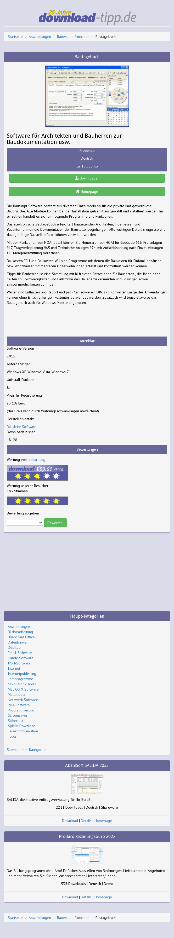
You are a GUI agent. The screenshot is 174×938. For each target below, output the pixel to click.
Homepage (87, 191)
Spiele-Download (21, 725)
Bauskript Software (21, 426)
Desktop (14, 647)
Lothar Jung (36, 459)
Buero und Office (21, 637)
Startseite (15, 36)
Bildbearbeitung (20, 631)
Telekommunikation (23, 731)
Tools (12, 736)
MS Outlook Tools (22, 684)
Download (70, 820)
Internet (14, 668)
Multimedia (16, 694)
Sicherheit (15, 720)
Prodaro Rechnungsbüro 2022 (87, 836)
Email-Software (20, 652)
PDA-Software (19, 705)
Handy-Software (20, 658)
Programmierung (21, 710)
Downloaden (87, 178)
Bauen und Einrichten (73, 36)
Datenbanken (18, 642)
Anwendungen (40, 36)
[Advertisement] (49, 321)
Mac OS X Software (23, 689)
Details (86, 820)
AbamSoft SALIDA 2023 (87, 765)
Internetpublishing (22, 673)
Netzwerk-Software (23, 699)
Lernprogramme (20, 678)
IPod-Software (19, 663)
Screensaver (17, 715)
